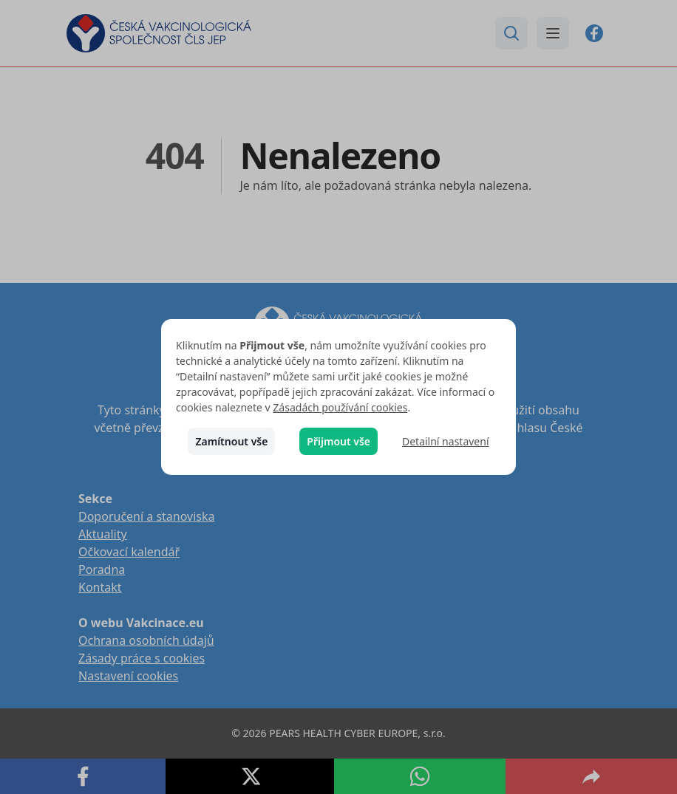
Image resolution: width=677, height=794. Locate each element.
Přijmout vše (338, 441)
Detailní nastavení (445, 441)
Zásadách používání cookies (340, 407)
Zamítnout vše (231, 441)
